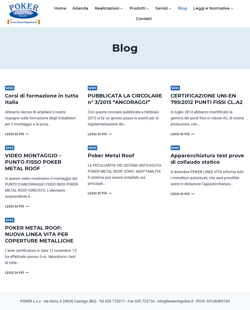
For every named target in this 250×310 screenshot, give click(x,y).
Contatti (144, 18)
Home (60, 8)
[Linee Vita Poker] (23, 14)
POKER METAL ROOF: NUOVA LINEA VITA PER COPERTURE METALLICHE (39, 234)
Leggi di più (17, 134)
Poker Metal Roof (111, 155)
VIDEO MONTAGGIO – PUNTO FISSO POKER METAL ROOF (33, 161)
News (10, 88)
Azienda (80, 8)
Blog (182, 8)
